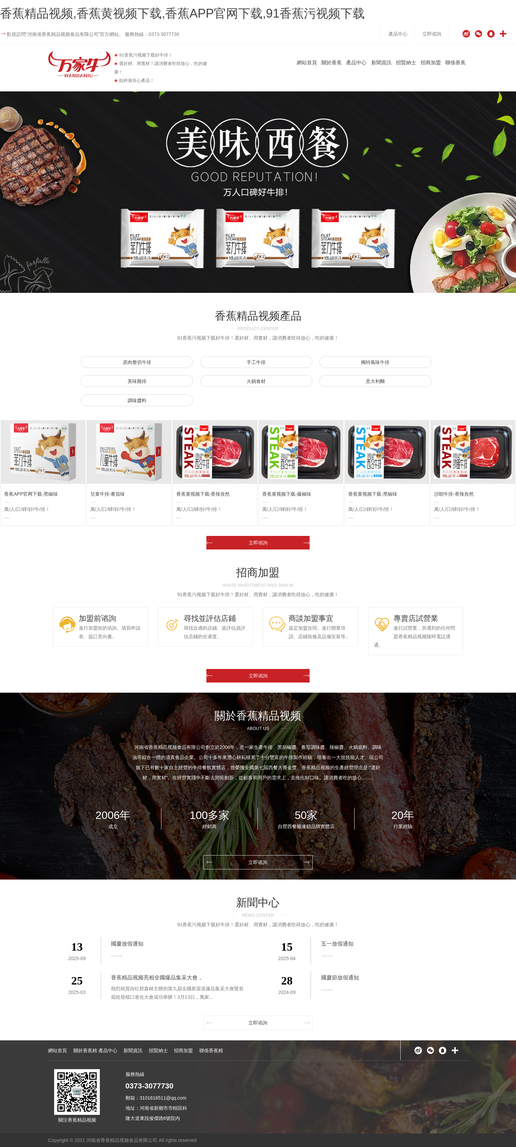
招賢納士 (406, 62)
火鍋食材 (256, 381)
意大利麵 (375, 381)
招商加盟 (431, 62)
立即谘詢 (431, 34)
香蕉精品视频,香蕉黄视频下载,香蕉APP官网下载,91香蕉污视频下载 (182, 13)
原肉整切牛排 (137, 362)
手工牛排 (256, 362)
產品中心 (397, 34)
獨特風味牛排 (375, 362)
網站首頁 (307, 62)
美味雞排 (137, 381)
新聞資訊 (381, 62)
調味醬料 (137, 400)
